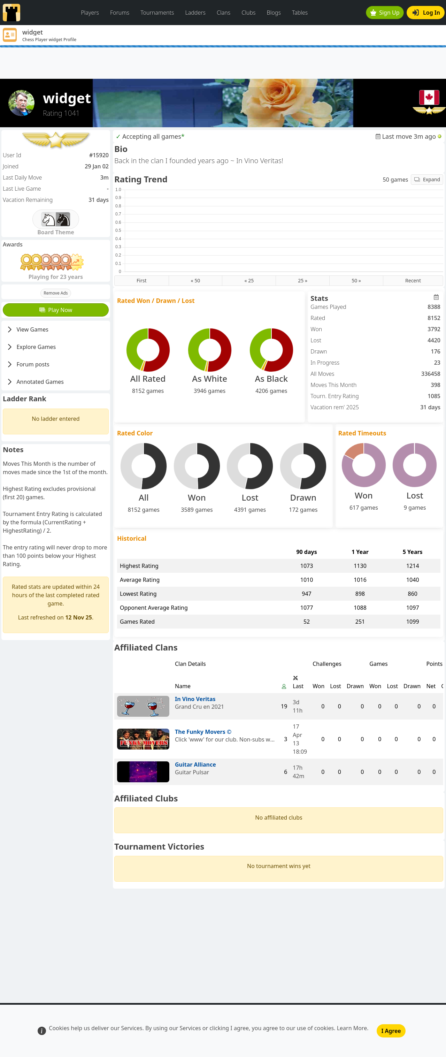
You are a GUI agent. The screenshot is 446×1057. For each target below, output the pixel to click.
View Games (27, 329)
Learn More (352, 1028)
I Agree (391, 1031)
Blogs (274, 12)
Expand (427, 179)
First (141, 280)
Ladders (195, 12)
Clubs (248, 12)
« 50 (195, 280)
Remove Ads (56, 293)
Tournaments (157, 12)
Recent (413, 280)
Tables (300, 12)
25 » (302, 280)
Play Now (55, 310)
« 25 (249, 280)
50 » (356, 280)
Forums (119, 12)
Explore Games (31, 347)
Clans (223, 12)
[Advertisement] (223, 63)
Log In (426, 12)
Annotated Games (35, 382)
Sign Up (385, 12)
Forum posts (27, 364)
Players (90, 12)
